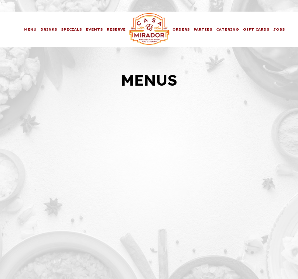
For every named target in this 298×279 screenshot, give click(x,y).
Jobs (279, 29)
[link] (149, 29)
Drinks (48, 29)
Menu (30, 29)
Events (94, 29)
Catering (227, 29)
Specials (71, 29)
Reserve (116, 29)
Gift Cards (256, 29)
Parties (203, 29)
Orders (181, 29)
